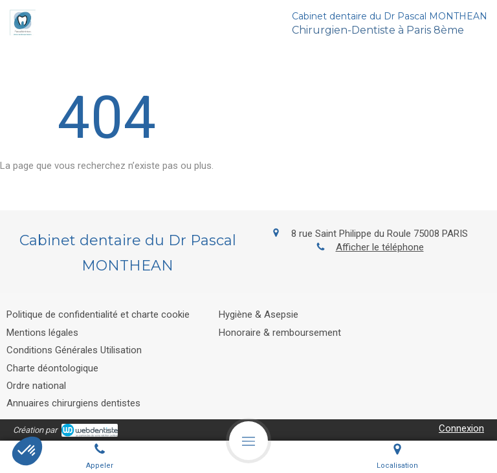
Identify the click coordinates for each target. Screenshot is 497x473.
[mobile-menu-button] (248, 440)
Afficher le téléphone (380, 247)
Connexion (461, 428)
